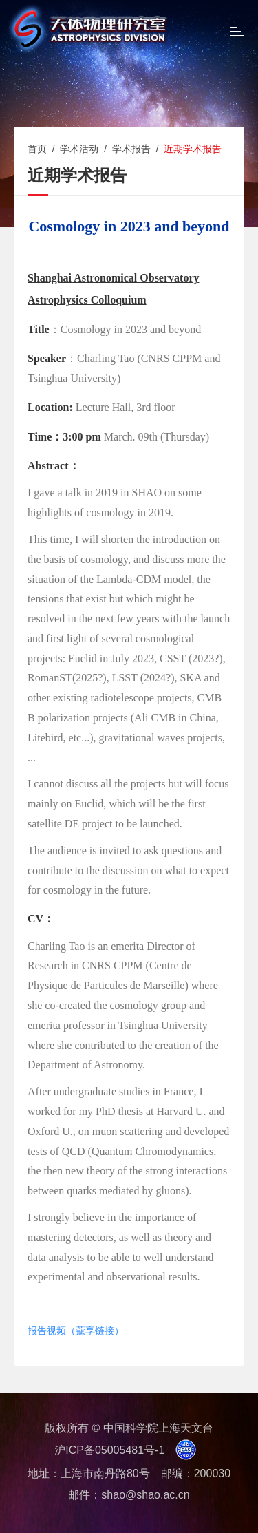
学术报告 (131, 148)
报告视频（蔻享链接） (76, 1331)
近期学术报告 (193, 148)
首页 (37, 148)
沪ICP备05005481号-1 (109, 1450)
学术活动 (79, 148)
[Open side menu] (237, 33)
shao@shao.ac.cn (145, 1495)
